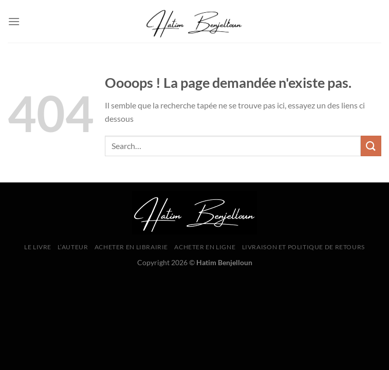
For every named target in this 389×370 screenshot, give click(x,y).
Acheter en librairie (131, 247)
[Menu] (14, 21)
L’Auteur (73, 247)
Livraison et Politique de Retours (303, 247)
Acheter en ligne (204, 247)
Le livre (37, 247)
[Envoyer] (371, 146)
